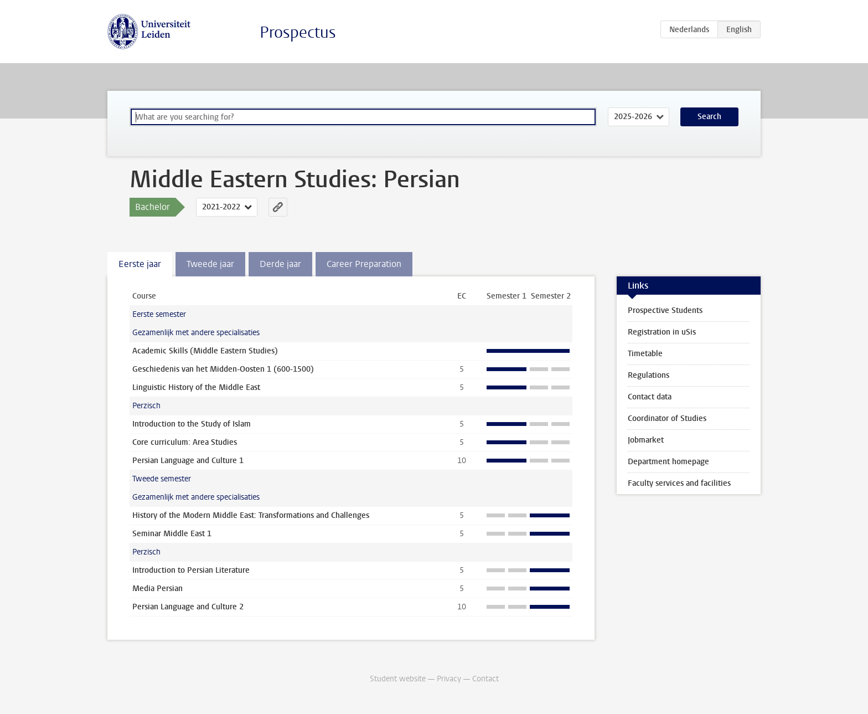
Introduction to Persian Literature (191, 570)
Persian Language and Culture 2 (188, 607)
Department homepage (668, 461)
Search (709, 116)
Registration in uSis (662, 332)
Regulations (648, 375)
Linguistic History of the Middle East (196, 387)
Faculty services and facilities (679, 483)
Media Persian (157, 588)
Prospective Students (665, 310)
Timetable (645, 353)
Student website (398, 679)
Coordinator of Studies (667, 418)
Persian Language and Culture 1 (188, 460)
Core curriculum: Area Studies (184, 442)
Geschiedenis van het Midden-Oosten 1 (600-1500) (223, 369)
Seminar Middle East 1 (171, 533)
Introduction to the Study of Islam (191, 424)
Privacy (449, 679)
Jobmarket (646, 440)
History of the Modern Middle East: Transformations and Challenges (250, 515)
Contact (485, 679)
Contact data (649, 397)
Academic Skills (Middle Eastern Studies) (205, 351)
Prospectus (298, 32)
